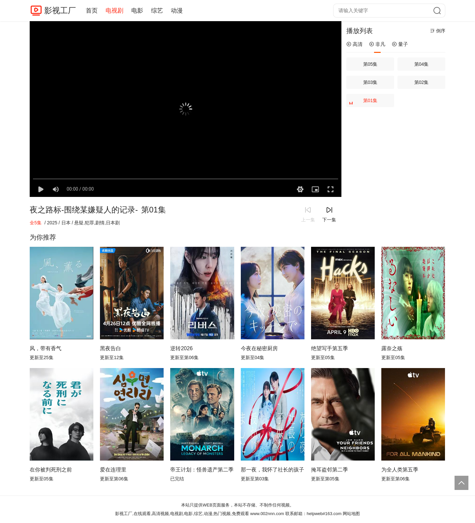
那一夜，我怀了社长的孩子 (272, 469)
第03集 (370, 82)
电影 (137, 10)
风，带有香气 (45, 348)
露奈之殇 (391, 348)
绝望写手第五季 (329, 348)
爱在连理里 (113, 469)
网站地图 (351, 513)
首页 (92, 10)
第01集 (364, 102)
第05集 (370, 64)
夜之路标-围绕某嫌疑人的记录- (84, 209)
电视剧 (114, 10)
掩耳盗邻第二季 (329, 469)
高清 (354, 44)
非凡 (377, 44)
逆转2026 (181, 348)
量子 (400, 44)
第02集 (421, 82)
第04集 (421, 64)
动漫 (177, 10)
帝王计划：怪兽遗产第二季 (202, 469)
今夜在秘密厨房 (259, 348)
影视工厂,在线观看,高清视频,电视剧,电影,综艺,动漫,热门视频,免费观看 (182, 513)
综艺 (157, 10)
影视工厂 (60, 10)
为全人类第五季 (399, 469)
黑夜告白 (110, 348)
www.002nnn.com (267, 513)
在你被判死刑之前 (51, 469)
